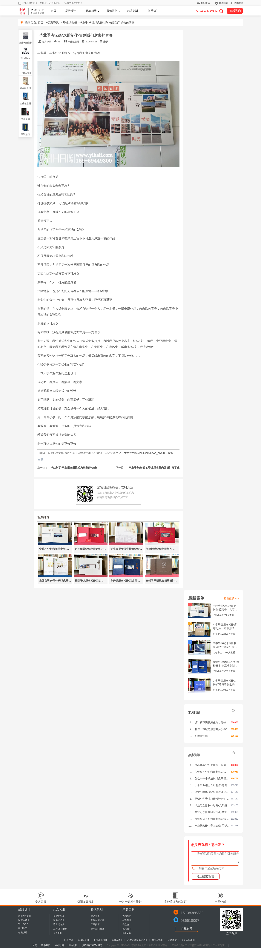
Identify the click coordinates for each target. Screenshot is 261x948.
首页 (53, 10)
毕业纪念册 (70, 22)
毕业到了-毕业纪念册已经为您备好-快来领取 (76, 467)
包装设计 (22, 932)
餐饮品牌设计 (97, 920)
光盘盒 (125, 924)
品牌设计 (70, 10)
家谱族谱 (25, 134)
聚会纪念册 (25, 88)
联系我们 (223, 3)
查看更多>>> (231, 598)
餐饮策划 (112, 10)
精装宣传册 (24, 920)
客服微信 (205, 3)
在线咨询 (235, 10)
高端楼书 (126, 928)
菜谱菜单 (25, 119)
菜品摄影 (95, 924)
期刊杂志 (22, 928)
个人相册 (57, 933)
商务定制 (126, 933)
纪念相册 (91, 10)
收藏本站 (238, 3)
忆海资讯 (53, 22)
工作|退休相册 (60, 928)
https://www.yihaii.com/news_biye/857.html (148, 452)
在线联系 (186, 928)
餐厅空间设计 (97, 928)
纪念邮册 (126, 920)
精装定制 (132, 10)
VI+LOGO (25, 58)
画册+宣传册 (25, 42)
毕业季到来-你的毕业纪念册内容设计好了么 (153, 467)
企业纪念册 (25, 103)
